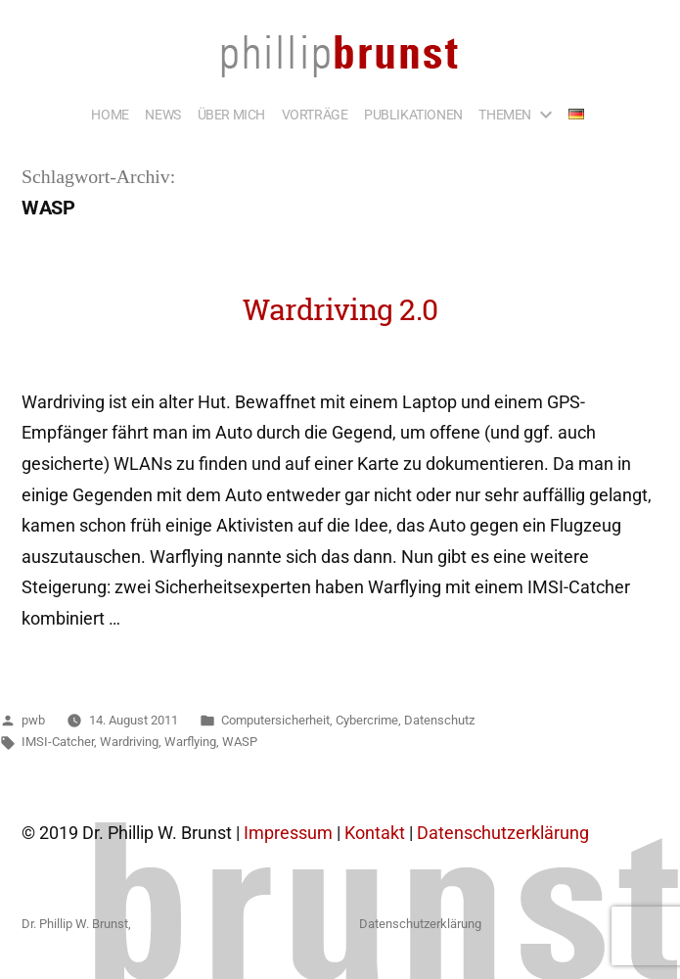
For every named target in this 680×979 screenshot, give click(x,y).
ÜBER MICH (231, 114)
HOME (109, 114)
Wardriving (129, 741)
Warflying (190, 741)
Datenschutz (439, 720)
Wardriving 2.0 (340, 309)
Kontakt (374, 833)
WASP (239, 741)
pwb (33, 720)
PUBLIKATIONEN (413, 114)
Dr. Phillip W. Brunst (75, 923)
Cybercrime (367, 720)
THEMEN (504, 114)
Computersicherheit (275, 720)
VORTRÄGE (315, 114)
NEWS (162, 114)
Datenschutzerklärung (503, 833)
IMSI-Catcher (58, 741)
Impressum (288, 833)
